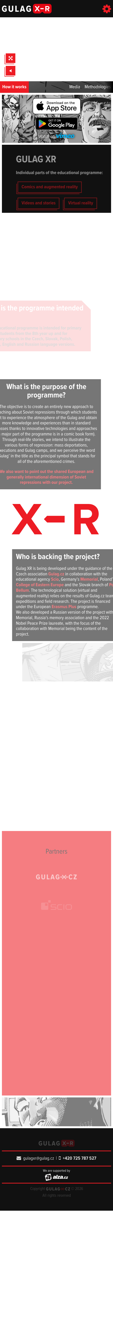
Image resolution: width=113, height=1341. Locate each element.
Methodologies (98, 87)
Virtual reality (89, 203)
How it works (14, 87)
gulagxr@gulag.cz (35, 1158)
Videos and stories (48, 203)
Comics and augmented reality (59, 187)
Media (74, 87)
